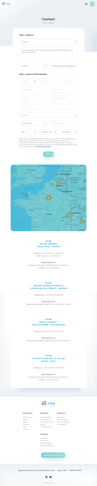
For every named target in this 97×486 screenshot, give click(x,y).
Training (43, 434)
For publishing (45, 419)
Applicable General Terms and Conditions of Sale (36, 470)
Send (47, 154)
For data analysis (46, 417)
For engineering (45, 427)
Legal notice (62, 470)
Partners (26, 424)
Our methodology (63, 422)
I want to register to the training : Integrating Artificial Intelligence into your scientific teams (48, 53)
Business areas (62, 419)
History (25, 419)
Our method (44, 441)
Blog (24, 427)
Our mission (44, 438)
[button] (48, 198)
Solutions (61, 413)
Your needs (61, 417)
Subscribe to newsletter (53, 455)
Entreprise (27, 413)
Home (45, 23)
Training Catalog (45, 443)
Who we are (27, 417)
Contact (25, 429)
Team (25, 422)
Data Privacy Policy (43, 146)
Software (44, 413)
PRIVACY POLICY (76, 470)
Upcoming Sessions (47, 445)
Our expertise (61, 424)
